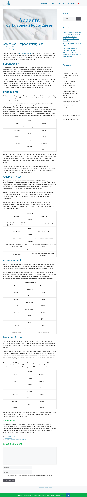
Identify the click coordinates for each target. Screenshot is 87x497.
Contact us (41, 487)
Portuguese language (26, 53)
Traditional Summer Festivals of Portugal (15, 439)
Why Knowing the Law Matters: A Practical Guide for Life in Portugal (72, 54)
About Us (60, 3)
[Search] (78, 19)
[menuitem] (78, 3)
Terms (50, 487)
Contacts (71, 3)
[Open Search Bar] (83, 3)
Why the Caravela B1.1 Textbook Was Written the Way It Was (71, 39)
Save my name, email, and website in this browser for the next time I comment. (29, 476)
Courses (44, 3)
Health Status (8, 438)
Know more (62, 495)
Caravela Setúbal (7, 49)
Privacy (46, 487)
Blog (52, 3)
